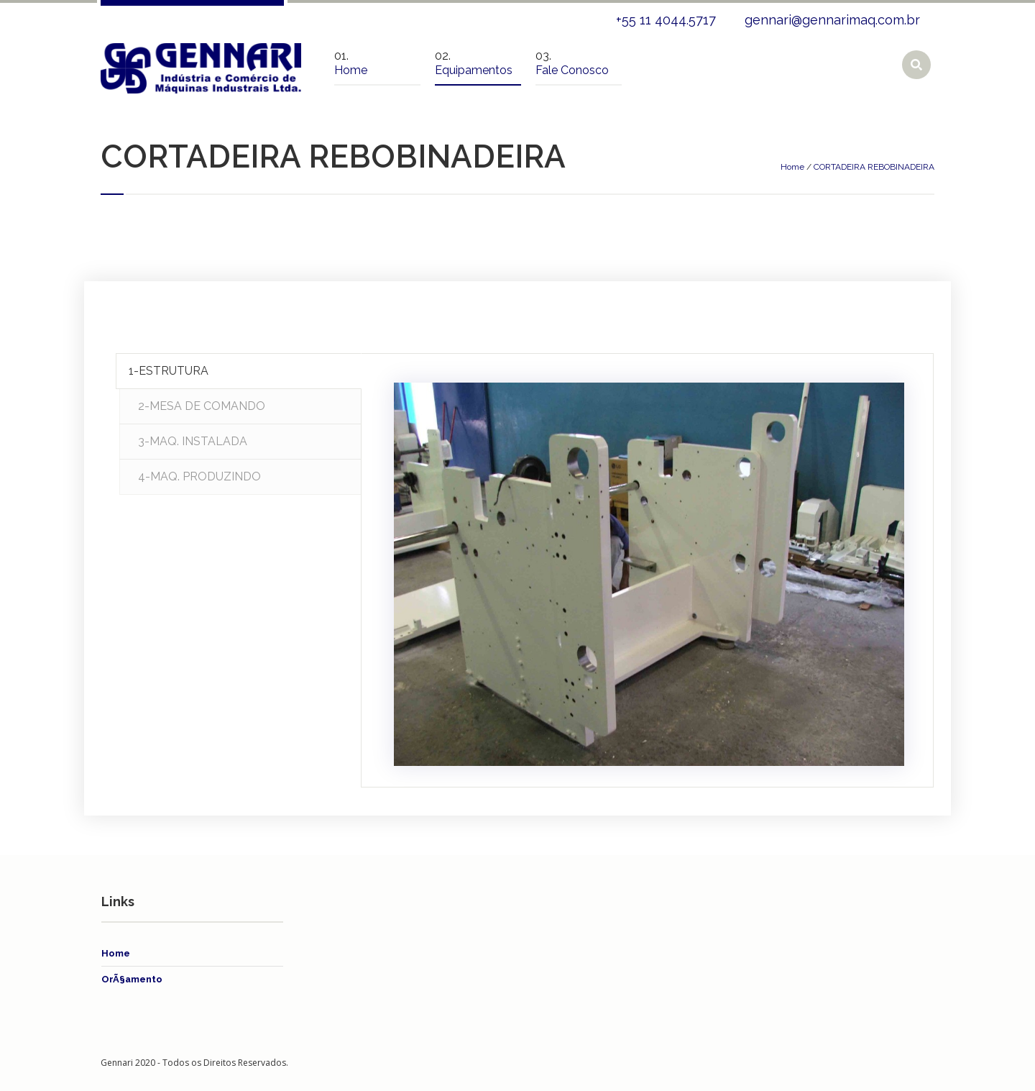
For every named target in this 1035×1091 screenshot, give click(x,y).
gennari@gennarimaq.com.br (832, 19)
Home (792, 167)
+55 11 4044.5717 (666, 19)
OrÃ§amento (131, 979)
